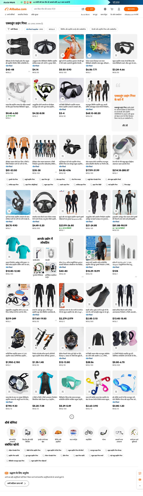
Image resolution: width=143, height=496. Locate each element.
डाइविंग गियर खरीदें (12, 456)
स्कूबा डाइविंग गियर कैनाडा (113, 450)
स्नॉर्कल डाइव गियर (12, 185)
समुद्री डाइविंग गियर (28, 179)
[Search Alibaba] (57, 9)
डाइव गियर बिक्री (95, 185)
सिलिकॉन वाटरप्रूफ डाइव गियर (15, 461)
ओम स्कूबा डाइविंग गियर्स (113, 179)
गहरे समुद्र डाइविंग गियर (115, 456)
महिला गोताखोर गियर (13, 450)
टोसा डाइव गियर (59, 179)
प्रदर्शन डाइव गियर (63, 185)
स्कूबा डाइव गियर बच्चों (96, 456)
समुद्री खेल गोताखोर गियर (93, 179)
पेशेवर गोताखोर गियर (49, 456)
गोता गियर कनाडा (75, 179)
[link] (140, 473)
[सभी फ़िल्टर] (13, 29)
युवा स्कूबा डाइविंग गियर (30, 456)
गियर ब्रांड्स (126, 185)
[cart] (112, 9)
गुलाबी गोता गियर (12, 179)
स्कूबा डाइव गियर (47, 185)
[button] (83, 9)
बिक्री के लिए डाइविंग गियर (32, 450)
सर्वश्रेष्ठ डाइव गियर (80, 185)
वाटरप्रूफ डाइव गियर (94, 450)
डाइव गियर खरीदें (78, 456)
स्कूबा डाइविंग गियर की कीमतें (74, 450)
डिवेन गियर (65, 456)
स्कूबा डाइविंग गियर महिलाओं (37, 461)
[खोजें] (90, 9)
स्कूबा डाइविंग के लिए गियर (53, 450)
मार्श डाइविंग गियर (111, 185)
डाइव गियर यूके (44, 179)
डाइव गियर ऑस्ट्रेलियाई (30, 185)
